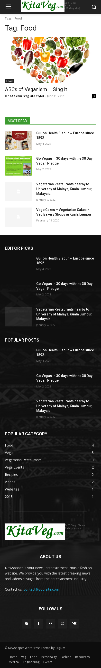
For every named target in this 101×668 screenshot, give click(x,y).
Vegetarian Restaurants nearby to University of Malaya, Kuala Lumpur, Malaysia (64, 189)
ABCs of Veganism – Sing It (36, 89)
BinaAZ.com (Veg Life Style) (24, 96)
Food (9, 81)
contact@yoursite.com (41, 589)
